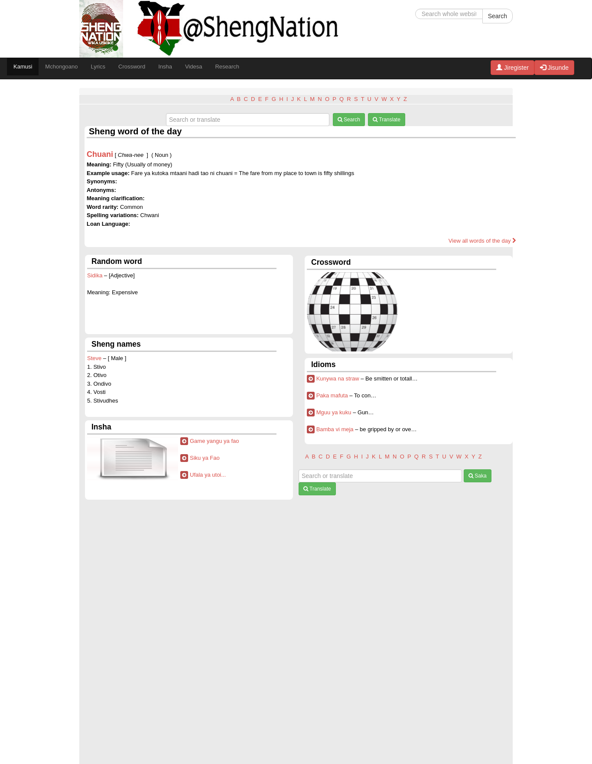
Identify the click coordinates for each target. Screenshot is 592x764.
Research (227, 66)
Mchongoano (61, 66)
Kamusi (22, 66)
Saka (477, 476)
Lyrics (98, 66)
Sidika (94, 275)
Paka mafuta (332, 395)
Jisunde (554, 67)
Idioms (323, 364)
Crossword (131, 66)
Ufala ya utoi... (208, 474)
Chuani (100, 154)
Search (497, 16)
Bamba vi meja (335, 429)
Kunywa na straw (337, 378)
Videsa (193, 66)
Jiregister (512, 67)
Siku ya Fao (205, 458)
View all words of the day (482, 240)
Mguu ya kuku (333, 412)
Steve (94, 358)
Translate (386, 120)
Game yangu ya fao (214, 441)
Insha (165, 66)
